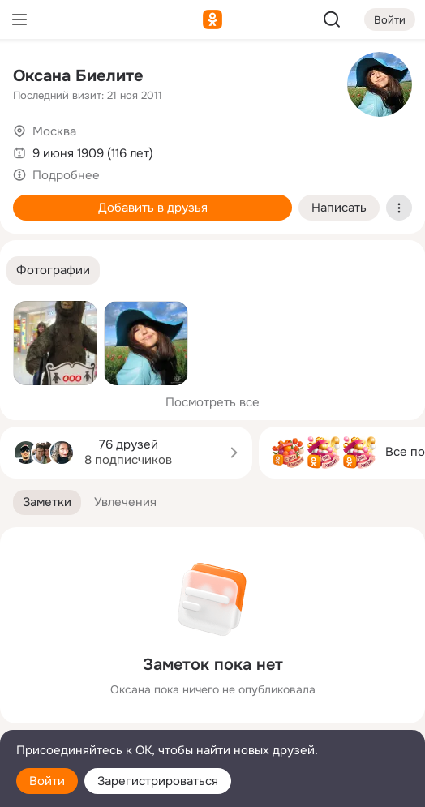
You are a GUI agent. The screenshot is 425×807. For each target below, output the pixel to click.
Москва (54, 131)
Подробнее (66, 175)
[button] (53, 270)
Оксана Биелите (78, 76)
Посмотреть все (212, 402)
